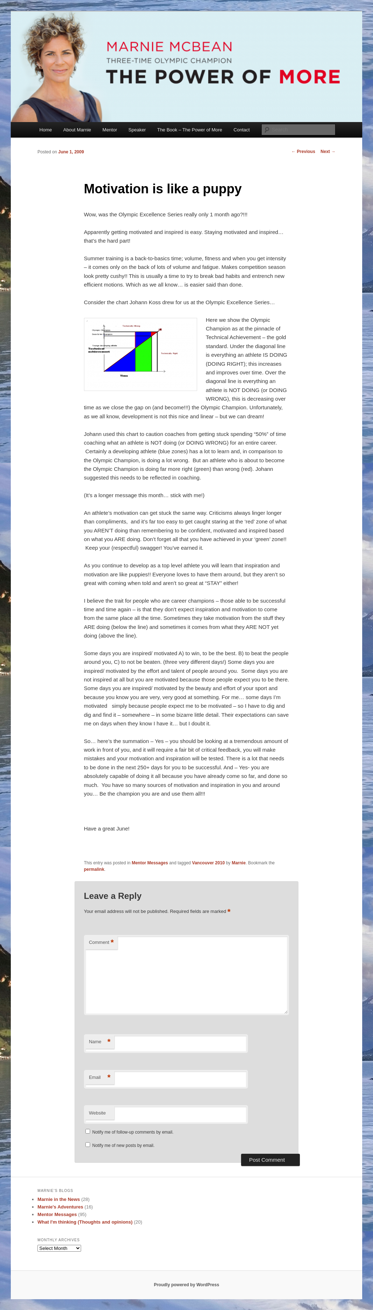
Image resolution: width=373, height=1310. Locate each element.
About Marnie (77, 129)
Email (100, 1077)
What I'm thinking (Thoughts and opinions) (85, 1222)
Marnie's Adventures (60, 1207)
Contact (242, 129)
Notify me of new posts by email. (123, 1145)
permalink (94, 869)
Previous (303, 151)
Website (97, 1113)
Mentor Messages (150, 862)
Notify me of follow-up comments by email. (132, 1132)
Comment (101, 942)
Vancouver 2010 (208, 862)
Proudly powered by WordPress (186, 1284)
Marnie (239, 862)
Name (100, 1042)
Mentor (109, 129)
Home (45, 129)
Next (328, 151)
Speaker (137, 129)
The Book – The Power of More (189, 129)
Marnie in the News (58, 1199)
